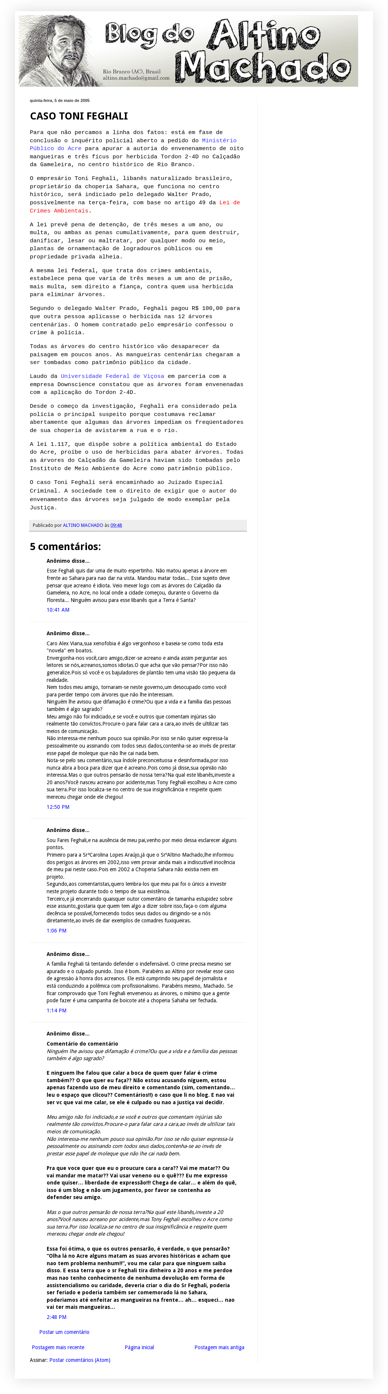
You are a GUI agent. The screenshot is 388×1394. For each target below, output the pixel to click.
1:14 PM (56, 1010)
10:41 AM (58, 610)
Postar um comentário (64, 1332)
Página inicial (139, 1347)
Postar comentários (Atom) (79, 1360)
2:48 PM (56, 1317)
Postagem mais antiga (219, 1347)
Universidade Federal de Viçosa (112, 376)
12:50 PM (58, 807)
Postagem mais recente (58, 1347)
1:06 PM (56, 931)
